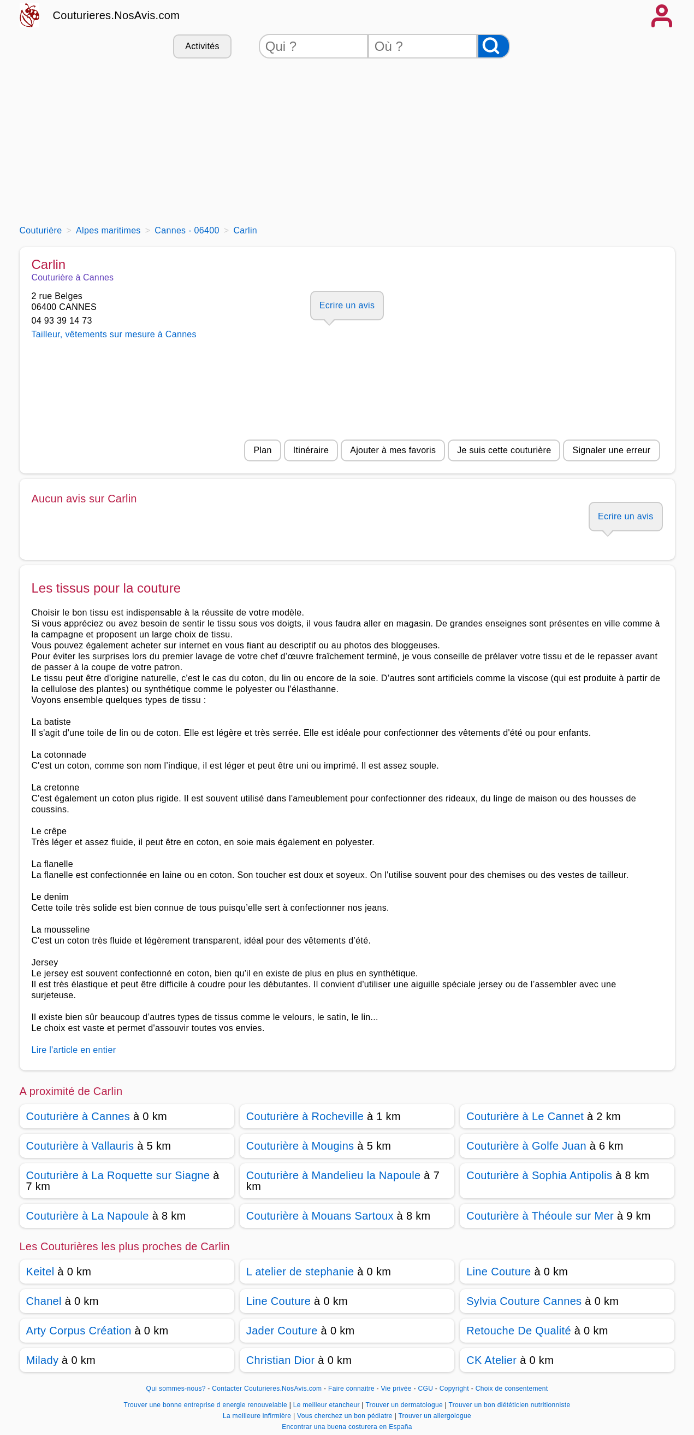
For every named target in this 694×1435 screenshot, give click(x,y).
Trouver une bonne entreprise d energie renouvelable (206, 1405)
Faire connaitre (351, 1388)
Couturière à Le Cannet (525, 1116)
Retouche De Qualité (518, 1331)
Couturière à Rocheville (305, 1116)
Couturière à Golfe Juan (526, 1146)
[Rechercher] (493, 46)
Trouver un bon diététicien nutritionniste (510, 1405)
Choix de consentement (512, 1388)
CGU (426, 1388)
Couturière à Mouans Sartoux (320, 1216)
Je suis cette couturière (504, 450)
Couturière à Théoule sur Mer (540, 1216)
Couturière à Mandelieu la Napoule (333, 1175)
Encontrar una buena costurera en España (347, 1427)
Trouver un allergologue (434, 1416)
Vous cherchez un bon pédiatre (345, 1416)
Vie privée (396, 1388)
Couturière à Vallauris (80, 1146)
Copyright (455, 1388)
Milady (42, 1360)
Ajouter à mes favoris (393, 450)
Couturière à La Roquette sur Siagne (118, 1175)
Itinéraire (311, 450)
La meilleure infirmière (258, 1416)
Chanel (44, 1301)
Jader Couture (282, 1331)
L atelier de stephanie (300, 1272)
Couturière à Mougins (300, 1146)
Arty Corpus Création (79, 1331)
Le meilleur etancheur (327, 1405)
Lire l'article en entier (74, 1050)
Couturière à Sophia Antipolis (539, 1175)
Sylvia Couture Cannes (524, 1301)
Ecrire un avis (347, 305)
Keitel (40, 1272)
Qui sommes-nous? (176, 1388)
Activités (202, 46)
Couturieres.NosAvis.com (116, 15)
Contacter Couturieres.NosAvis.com (267, 1388)
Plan (262, 450)
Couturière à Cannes (78, 1116)
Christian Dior (280, 1360)
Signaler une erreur (611, 450)
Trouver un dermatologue (404, 1405)
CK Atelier (491, 1360)
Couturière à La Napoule (87, 1216)
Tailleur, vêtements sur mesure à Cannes (114, 334)
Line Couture (498, 1272)
